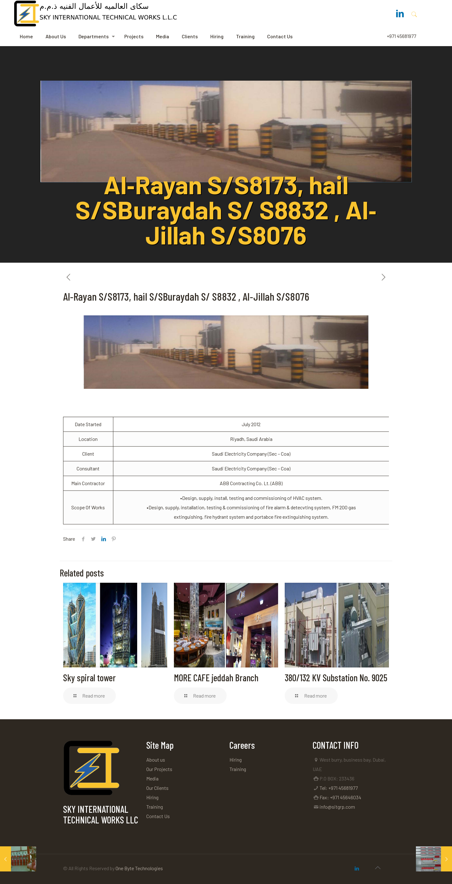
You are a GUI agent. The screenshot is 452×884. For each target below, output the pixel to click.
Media (152, 778)
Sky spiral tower (89, 677)
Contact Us (158, 816)
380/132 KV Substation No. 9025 (336, 677)
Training (154, 807)
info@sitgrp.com (337, 807)
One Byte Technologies (139, 868)
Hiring (152, 797)
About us (155, 760)
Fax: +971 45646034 (340, 797)
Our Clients (157, 788)
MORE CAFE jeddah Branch (216, 677)
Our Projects (159, 769)
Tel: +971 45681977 (339, 788)
